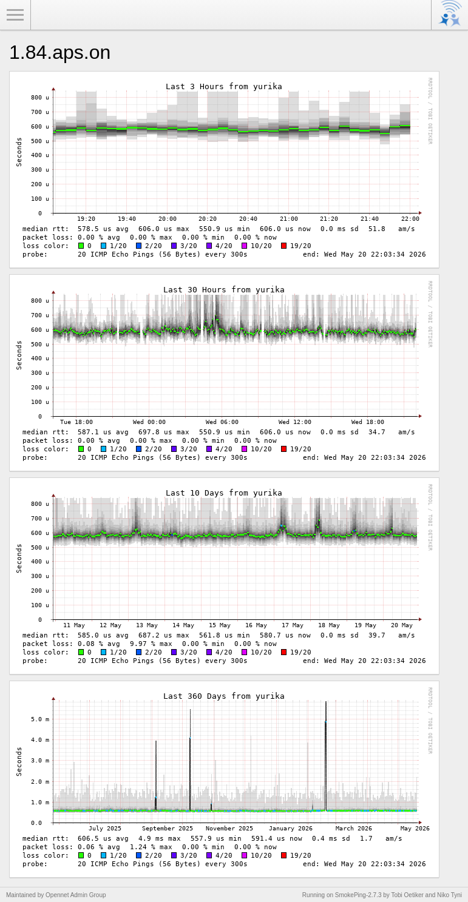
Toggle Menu (15, 15)
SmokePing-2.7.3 (358, 895)
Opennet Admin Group (76, 895)
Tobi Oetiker (407, 895)
